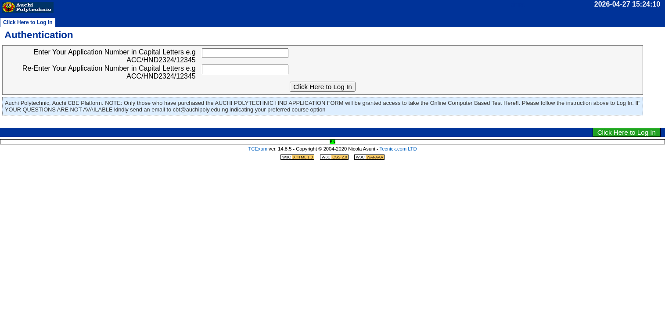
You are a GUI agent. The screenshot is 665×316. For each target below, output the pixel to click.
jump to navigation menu (344, 123)
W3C (298, 157)
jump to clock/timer (318, 123)
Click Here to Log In (626, 132)
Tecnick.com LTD (398, 148)
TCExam (257, 148)
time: (518, 4)
